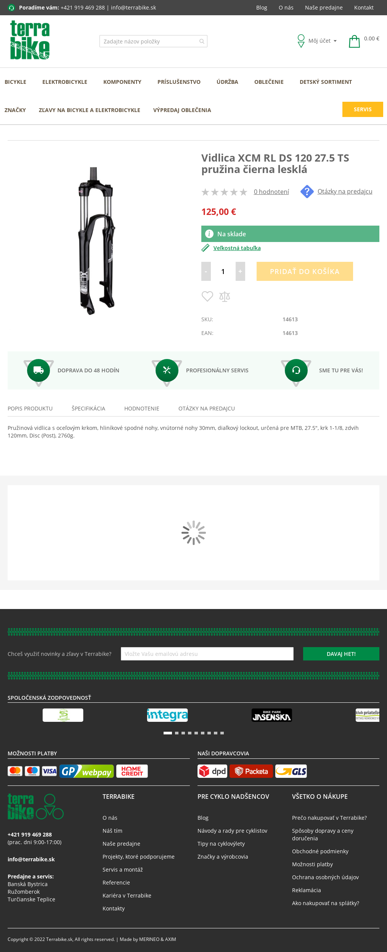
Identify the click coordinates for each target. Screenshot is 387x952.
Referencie (116, 882)
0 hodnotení (271, 192)
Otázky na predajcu (336, 191)
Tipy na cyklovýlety (221, 843)
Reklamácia (306, 890)
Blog (261, 7)
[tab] (30, 408)
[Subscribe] (341, 653)
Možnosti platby (312, 864)
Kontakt (364, 7)
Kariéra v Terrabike (127, 895)
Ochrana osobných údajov (325, 877)
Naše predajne (324, 7)
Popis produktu (30, 408)
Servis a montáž (123, 869)
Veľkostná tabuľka (231, 248)
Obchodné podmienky (320, 851)
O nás (286, 7)
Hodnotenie (141, 408)
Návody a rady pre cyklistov (232, 830)
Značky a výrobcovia (223, 856)
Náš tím (112, 830)
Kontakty (114, 908)
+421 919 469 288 (83, 7)
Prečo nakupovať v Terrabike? (329, 817)
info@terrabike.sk (133, 7)
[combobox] (153, 41)
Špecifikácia (88, 408)
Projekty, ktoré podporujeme (139, 856)
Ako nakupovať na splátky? (325, 903)
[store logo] (30, 40)
